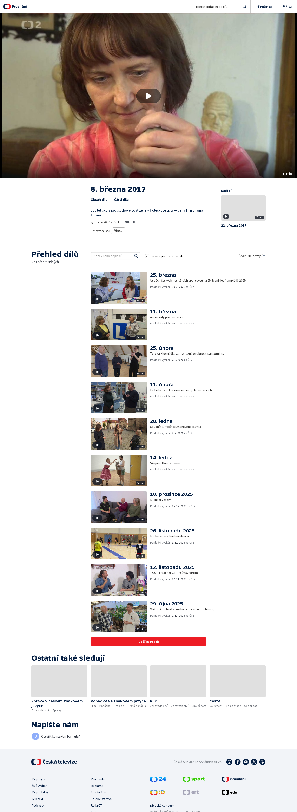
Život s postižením (103, 236)
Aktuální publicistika (125, 230)
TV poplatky (39, 797)
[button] (148, 95)
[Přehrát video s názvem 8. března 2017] (148, 96)
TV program (39, 784)
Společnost (182, 230)
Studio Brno (99, 797)
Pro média (98, 784)
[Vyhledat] (136, 261)
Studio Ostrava (101, 803)
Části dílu (121, 199)
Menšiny (123, 236)
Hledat (243, 8)
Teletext (37, 803)
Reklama (97, 790)
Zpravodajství (101, 230)
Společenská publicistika (157, 230)
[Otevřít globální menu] (287, 6)
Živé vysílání (39, 790)
